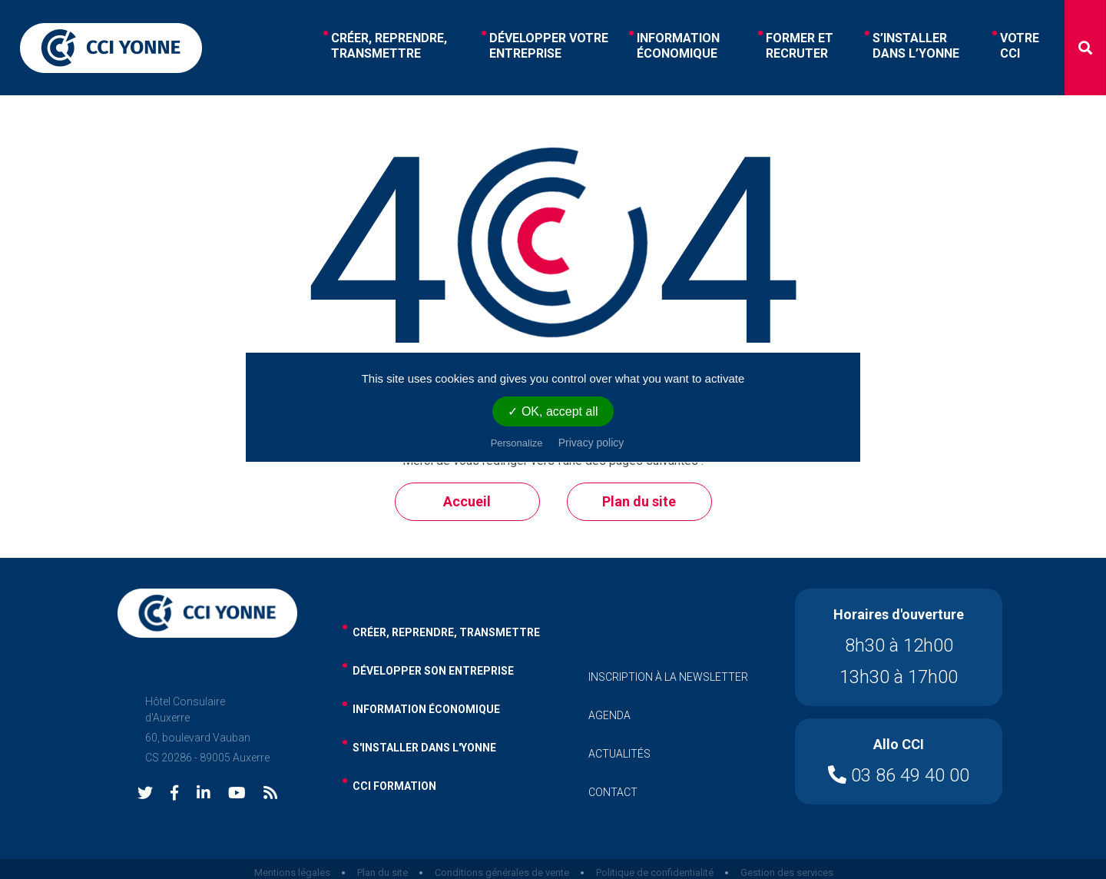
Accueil (467, 501)
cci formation (394, 786)
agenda (609, 715)
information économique (426, 709)
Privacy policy (591, 442)
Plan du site (639, 501)
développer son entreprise (433, 671)
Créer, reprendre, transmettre (446, 632)
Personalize (517, 443)
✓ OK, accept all (553, 411)
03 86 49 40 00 (898, 775)
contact (612, 792)
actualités (619, 754)
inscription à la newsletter (668, 677)
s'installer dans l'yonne (424, 747)
